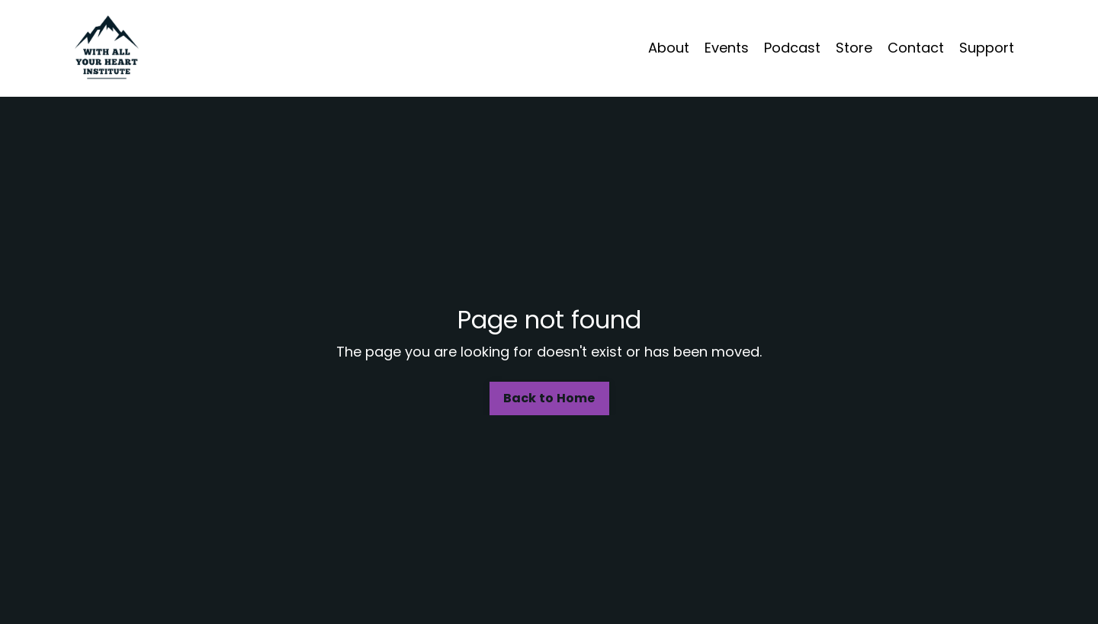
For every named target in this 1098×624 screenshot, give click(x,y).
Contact (916, 47)
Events (727, 47)
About (668, 47)
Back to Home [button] (549, 398)
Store (854, 47)
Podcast (792, 47)
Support (986, 47)
